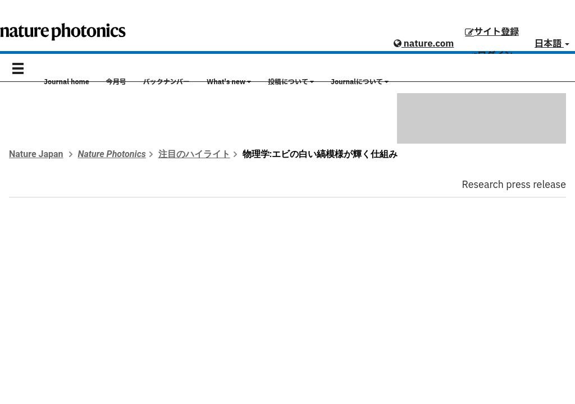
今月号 (116, 82)
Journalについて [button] (360, 82)
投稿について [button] (291, 82)
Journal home (66, 82)
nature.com (424, 43)
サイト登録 (492, 32)
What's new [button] (229, 82)
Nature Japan (36, 154)
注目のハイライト (194, 154)
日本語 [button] (552, 43)
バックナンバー (166, 82)
